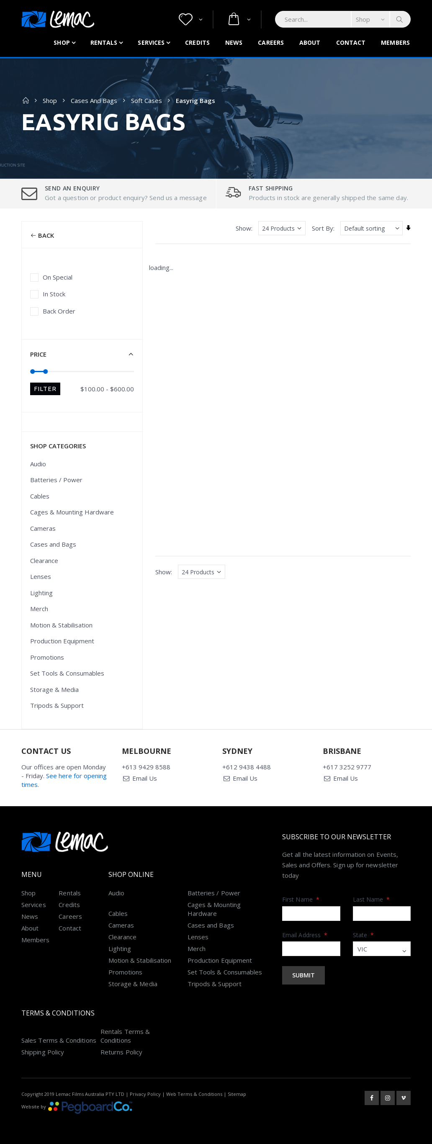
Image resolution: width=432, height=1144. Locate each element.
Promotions (47, 657)
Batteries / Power (56, 480)
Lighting (41, 593)
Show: (244, 228)
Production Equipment (62, 641)
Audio (38, 464)
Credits (197, 42)
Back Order (59, 311)
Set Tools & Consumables (67, 673)
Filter (45, 388)
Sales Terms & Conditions (58, 1040)
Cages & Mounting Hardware (72, 512)
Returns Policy (121, 1052)
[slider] (33, 371)
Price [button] (38, 354)
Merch (39, 608)
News (233, 42)
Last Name (371, 899)
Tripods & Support (57, 705)
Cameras (43, 528)
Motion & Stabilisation (61, 625)
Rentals (104, 42)
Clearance (44, 560)
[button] (191, 19)
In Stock (54, 294)
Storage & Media (54, 689)
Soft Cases (146, 100)
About (310, 42)
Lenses (40, 576)
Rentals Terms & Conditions (125, 1035)
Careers (271, 42)
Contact (351, 42)
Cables (39, 496)
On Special (57, 277)
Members (395, 42)
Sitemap (237, 1094)
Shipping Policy (42, 1052)
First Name (300, 899)
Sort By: (323, 228)
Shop (61, 42)
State (363, 935)
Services (151, 42)
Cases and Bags (94, 100)
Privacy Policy (145, 1094)
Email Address (304, 935)
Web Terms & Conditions (194, 1094)
